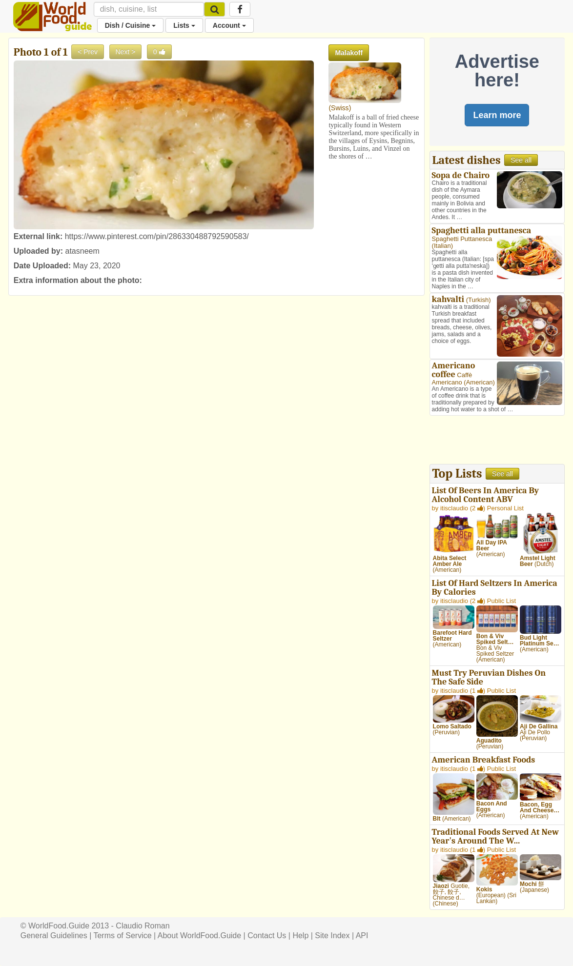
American (479, 382)
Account (229, 25)
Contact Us (266, 935)
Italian (442, 245)
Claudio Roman (142, 926)
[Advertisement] (497, 441)
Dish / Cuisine (130, 25)
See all (521, 160)
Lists (184, 25)
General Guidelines (53, 935)
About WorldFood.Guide (199, 935)
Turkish (478, 299)
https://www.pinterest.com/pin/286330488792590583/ (157, 236)
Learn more (497, 115)
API (362, 935)
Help (300, 935)
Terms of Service (122, 935)
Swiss (340, 108)
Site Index (332, 935)
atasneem (82, 251)
